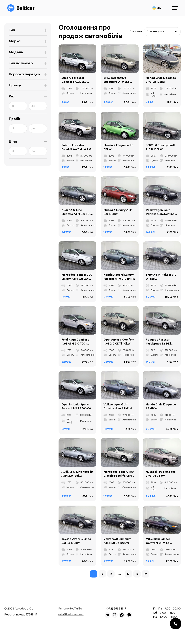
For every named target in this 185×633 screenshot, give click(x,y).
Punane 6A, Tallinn (70, 608)
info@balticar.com (70, 614)
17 (128, 573)
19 (145, 573)
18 (137, 573)
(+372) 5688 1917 (115, 608)
